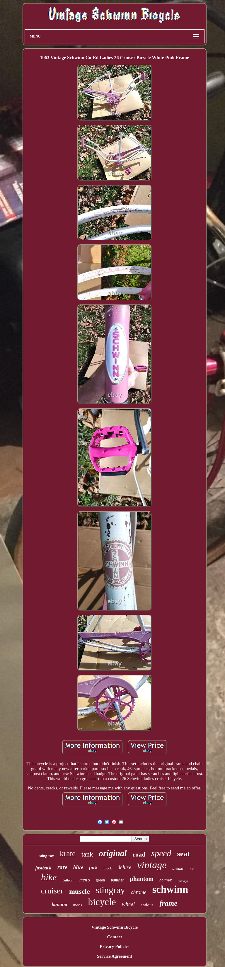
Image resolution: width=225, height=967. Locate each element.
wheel (128, 904)
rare (62, 867)
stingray (110, 890)
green (100, 880)
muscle (79, 891)
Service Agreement (114, 956)
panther (117, 880)
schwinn (170, 889)
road (139, 854)
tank (87, 854)
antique (147, 905)
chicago (183, 881)
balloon (67, 880)
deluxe (124, 867)
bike (49, 877)
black (107, 868)
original (113, 853)
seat (183, 853)
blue (78, 867)
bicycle (102, 902)
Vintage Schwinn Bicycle (114, 927)
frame (168, 903)
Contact (114, 936)
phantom (142, 878)
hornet (165, 881)
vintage (151, 864)
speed (161, 853)
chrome (138, 892)
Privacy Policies (114, 946)
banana (59, 904)
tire (192, 869)
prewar (178, 869)
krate (68, 853)
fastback (43, 867)
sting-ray (46, 856)
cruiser (52, 890)
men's (84, 879)
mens (77, 905)
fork (93, 867)
